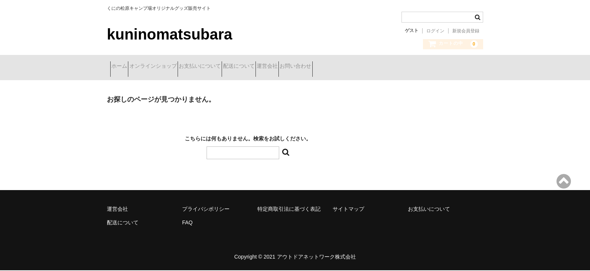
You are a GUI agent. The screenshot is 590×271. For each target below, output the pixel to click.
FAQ (187, 217)
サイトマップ (348, 203)
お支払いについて (230, 67)
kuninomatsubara (169, 34)
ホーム (123, 67)
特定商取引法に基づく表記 (289, 203)
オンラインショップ (169, 67)
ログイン (435, 30)
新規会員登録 (465, 30)
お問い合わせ (366, 67)
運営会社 (324, 67)
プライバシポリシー (206, 203)
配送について (282, 67)
